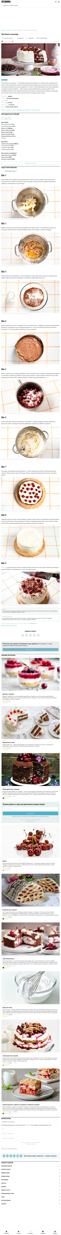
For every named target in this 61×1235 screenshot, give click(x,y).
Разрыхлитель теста (8, 136)
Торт (14, 110)
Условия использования (31, 821)
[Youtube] (17, 1156)
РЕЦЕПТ (4, 787)
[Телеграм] (4, 1156)
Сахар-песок (6, 157)
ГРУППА (4, 692)
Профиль (55, 1232)
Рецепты (18, 1232)
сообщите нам (33, 623)
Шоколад (4, 567)
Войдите (28, 1125)
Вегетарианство (35, 110)
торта (47, 377)
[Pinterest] (14, 1156)
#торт (7, 625)
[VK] (7, 1156)
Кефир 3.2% (6, 128)
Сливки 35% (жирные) (9, 143)
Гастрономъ (6, 1232)
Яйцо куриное (6, 132)
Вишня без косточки (8, 155)
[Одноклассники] (10, 1156)
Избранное (43, 1232)
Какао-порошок (7, 134)
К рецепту (4, 79)
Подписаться (30, 813)
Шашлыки (30, 1232)
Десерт (8, 110)
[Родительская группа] (9, 5)
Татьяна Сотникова (8, 41)
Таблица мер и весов (30, 163)
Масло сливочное (8, 130)
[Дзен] (21, 1156)
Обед (3, 110)
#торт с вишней (13, 625)
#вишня (3, 625)
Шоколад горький (8, 159)
